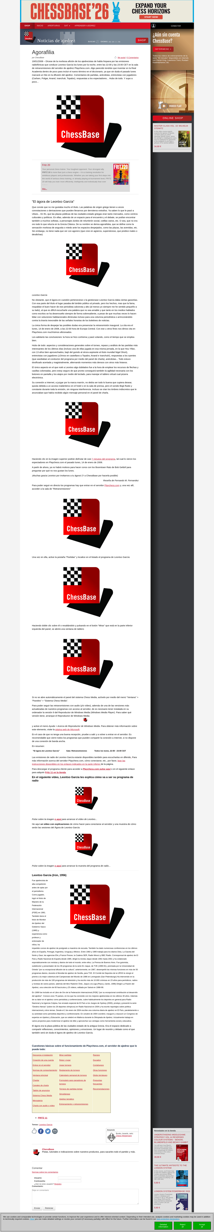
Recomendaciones (101, 1089)
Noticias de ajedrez (56, 40)
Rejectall (182, 1225)
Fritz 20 (46, 165)
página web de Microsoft (67, 729)
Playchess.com (111, 485)
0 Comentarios (133, 58)
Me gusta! (122, 58)
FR (119, 42)
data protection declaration (167, 1219)
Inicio (40, 26)
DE (110, 42)
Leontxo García (45, 1124)
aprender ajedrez (85, 26)
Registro (57, 1184)
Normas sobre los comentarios (45, 1172)
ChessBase (48, 1149)
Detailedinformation (163, 1225)
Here (32, 1219)
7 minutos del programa (103, 459)
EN (113, 42)
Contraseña (39, 1181)
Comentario (37, 1186)
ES (116, 42)
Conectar (176, 26)
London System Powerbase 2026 (172, 1191)
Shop (27, 26)
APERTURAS (54, 26)
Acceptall (202, 1225)
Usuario (37, 1178)
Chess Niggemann (124, 1136)
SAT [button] (67, 26)
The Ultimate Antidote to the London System (170, 1166)
